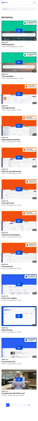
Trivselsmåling (7, 76)
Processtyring (7, 266)
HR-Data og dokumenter (11, 171)
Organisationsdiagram (11, 235)
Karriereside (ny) (8, 361)
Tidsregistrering (8, 108)
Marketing (5, 42)
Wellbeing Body (8, 44)
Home (5, 9)
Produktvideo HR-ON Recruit (13, 393)
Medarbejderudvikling (11, 139)
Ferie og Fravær (8, 203)
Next (29, 405)
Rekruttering (7, 330)
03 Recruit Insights (9, 298)
